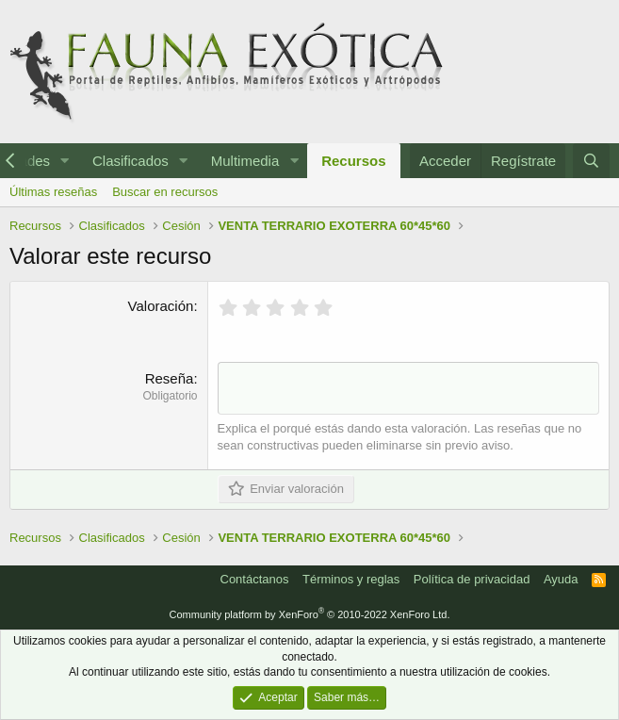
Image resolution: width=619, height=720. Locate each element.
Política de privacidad (472, 579)
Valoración (161, 306)
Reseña (169, 378)
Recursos (353, 161)
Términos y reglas (350, 579)
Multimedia (245, 161)
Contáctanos (254, 579)
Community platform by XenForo (310, 614)
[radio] (228, 307)
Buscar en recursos (165, 192)
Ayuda (561, 579)
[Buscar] (591, 160)
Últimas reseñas (53, 192)
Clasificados (130, 161)
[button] (65, 160)
